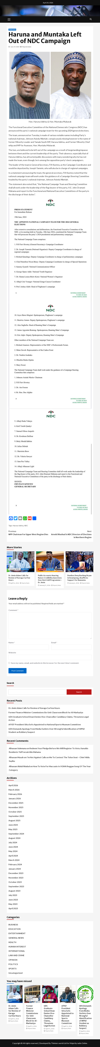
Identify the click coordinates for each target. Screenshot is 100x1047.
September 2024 (16, 833)
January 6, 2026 (74, 583)
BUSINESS (42, 569)
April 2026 (13, 785)
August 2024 (14, 838)
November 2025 (15, 807)
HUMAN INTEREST (17, 946)
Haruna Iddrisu (18, 526)
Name (11, 642)
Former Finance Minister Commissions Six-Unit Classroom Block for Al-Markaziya (45, 712)
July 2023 (12, 895)
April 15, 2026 (32, 1026)
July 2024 (12, 842)
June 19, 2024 (14, 47)
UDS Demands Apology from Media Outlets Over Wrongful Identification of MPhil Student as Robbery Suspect (46, 730)
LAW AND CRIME (16, 955)
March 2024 (13, 860)
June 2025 (13, 825)
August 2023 (14, 891)
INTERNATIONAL (16, 951)
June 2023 (13, 899)
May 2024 (12, 851)
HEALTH (12, 942)
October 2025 (15, 811)
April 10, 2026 (85, 1031)
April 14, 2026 (50, 1029)
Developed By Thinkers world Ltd (52, 1043)
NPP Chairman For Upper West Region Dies (29, 533)
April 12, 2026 (67, 1026)
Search (10, 682)
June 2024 (13, 847)
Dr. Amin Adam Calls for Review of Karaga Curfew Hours (19, 577)
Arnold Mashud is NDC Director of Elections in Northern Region (71, 534)
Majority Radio (26, 47)
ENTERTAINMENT (17, 933)
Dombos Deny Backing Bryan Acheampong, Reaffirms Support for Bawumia (79, 577)
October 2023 (15, 882)
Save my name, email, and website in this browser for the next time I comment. (45, 663)
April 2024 (13, 855)
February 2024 (15, 864)
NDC (26, 526)
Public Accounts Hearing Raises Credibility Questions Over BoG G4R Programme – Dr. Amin (50, 579)
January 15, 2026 (45, 585)
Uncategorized (15, 973)
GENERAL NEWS (14, 569)
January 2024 (14, 869)
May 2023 (12, 904)
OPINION (12, 960)
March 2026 (13, 790)
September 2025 (16, 816)
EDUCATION (14, 929)
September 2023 (16, 886)
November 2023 (15, 877)
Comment (13, 610)
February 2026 (15, 794)
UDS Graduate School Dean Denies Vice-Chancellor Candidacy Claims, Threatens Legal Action (48, 718)
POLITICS (12, 29)
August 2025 (14, 820)
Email (54, 642)
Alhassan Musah (16, 757)
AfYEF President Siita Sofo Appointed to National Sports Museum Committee (44, 724)
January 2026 (14, 798)
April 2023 (13, 908)
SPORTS (12, 968)
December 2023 (15, 873)
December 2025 (15, 803)
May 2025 (12, 829)
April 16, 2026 (14, 583)
